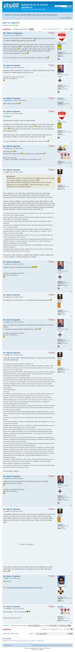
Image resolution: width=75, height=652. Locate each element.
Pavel (7, 35)
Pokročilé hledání (67, 7)
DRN (16, 25)
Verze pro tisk (67, 14)
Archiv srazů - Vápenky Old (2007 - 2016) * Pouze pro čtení (29, 15)
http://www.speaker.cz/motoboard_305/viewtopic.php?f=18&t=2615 (24, 587)
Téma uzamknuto (7, 29)
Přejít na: (31, 633)
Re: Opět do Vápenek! (12, 33)
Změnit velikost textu (70, 14)
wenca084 (8, 608)
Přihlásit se (69, 18)
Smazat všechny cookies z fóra (43, 645)
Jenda (7, 172)
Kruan (7, 148)
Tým (32, 645)
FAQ (62, 18)
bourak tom (9, 100)
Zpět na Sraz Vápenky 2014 (10, 633)
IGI (10, 25)
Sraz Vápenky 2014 (52, 15)
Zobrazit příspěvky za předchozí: (25, 625)
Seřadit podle (49, 625)
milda (12, 25)
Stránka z (55, 29)
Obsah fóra (8, 15)
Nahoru (71, 62)
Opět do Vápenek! (11, 23)
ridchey (8, 67)
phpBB (32, 648)
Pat (7, 578)
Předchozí (6, 625)
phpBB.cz (41, 649)
